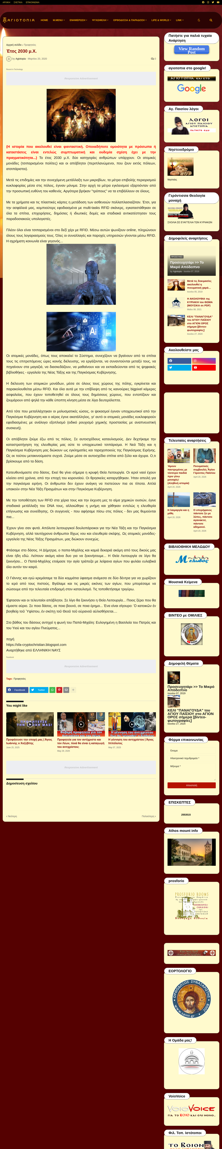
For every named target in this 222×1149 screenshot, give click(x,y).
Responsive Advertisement (81, 78)
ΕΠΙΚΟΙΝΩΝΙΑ (32, 2)
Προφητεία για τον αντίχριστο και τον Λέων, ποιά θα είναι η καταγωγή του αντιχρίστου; (80, 743)
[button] (199, 20)
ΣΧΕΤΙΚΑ (18, 2)
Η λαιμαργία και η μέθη (178, 512)
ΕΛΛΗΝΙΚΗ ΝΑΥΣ (47, 650)
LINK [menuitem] (179, 20)
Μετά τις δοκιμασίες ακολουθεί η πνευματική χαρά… (199, 284)
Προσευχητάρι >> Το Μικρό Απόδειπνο (187, 265)
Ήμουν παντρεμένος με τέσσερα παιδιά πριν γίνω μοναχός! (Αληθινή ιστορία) (178, 475)
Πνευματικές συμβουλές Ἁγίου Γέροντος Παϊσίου (204, 469)
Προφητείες (30, 45)
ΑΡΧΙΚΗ (6, 2)
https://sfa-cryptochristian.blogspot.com (36, 645)
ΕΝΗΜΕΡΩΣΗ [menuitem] (77, 20)
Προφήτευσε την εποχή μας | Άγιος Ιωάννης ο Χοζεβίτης (29, 741)
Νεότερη (12, 816)
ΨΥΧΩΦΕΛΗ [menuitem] (99, 20)
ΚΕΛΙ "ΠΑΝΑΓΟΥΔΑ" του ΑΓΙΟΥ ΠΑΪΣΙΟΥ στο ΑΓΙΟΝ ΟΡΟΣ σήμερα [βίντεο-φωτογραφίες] (200, 323)
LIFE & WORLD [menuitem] (160, 20)
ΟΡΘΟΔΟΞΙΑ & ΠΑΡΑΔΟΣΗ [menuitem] (129, 20)
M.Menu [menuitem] (58, 20)
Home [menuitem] (44, 20)
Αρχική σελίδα (13, 45)
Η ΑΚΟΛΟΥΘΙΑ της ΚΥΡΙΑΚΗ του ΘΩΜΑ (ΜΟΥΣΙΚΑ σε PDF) (200, 302)
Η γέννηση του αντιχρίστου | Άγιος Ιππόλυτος (131, 741)
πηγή (10, 639)
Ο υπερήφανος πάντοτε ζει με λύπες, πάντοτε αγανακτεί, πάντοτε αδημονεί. (202, 518)
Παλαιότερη (148, 816)
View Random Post (191, 49)
